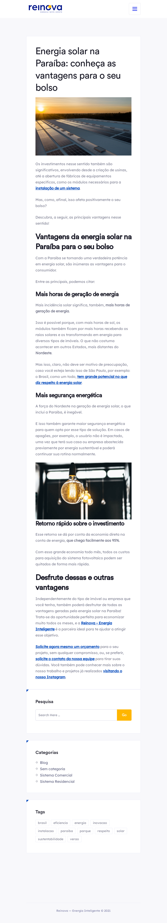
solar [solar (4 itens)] (121, 831)
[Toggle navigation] (135, 9)
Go (124, 715)
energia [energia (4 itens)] (80, 823)
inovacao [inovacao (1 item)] (100, 823)
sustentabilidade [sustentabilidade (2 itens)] (50, 839)
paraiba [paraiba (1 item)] (67, 831)
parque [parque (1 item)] (85, 831)
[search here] (76, 715)
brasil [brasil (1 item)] (42, 823)
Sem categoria (52, 769)
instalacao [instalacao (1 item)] (46, 831)
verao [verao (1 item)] (74, 839)
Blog (44, 762)
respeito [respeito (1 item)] (103, 831)
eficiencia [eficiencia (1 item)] (60, 823)
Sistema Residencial (57, 781)
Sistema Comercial (56, 775)
